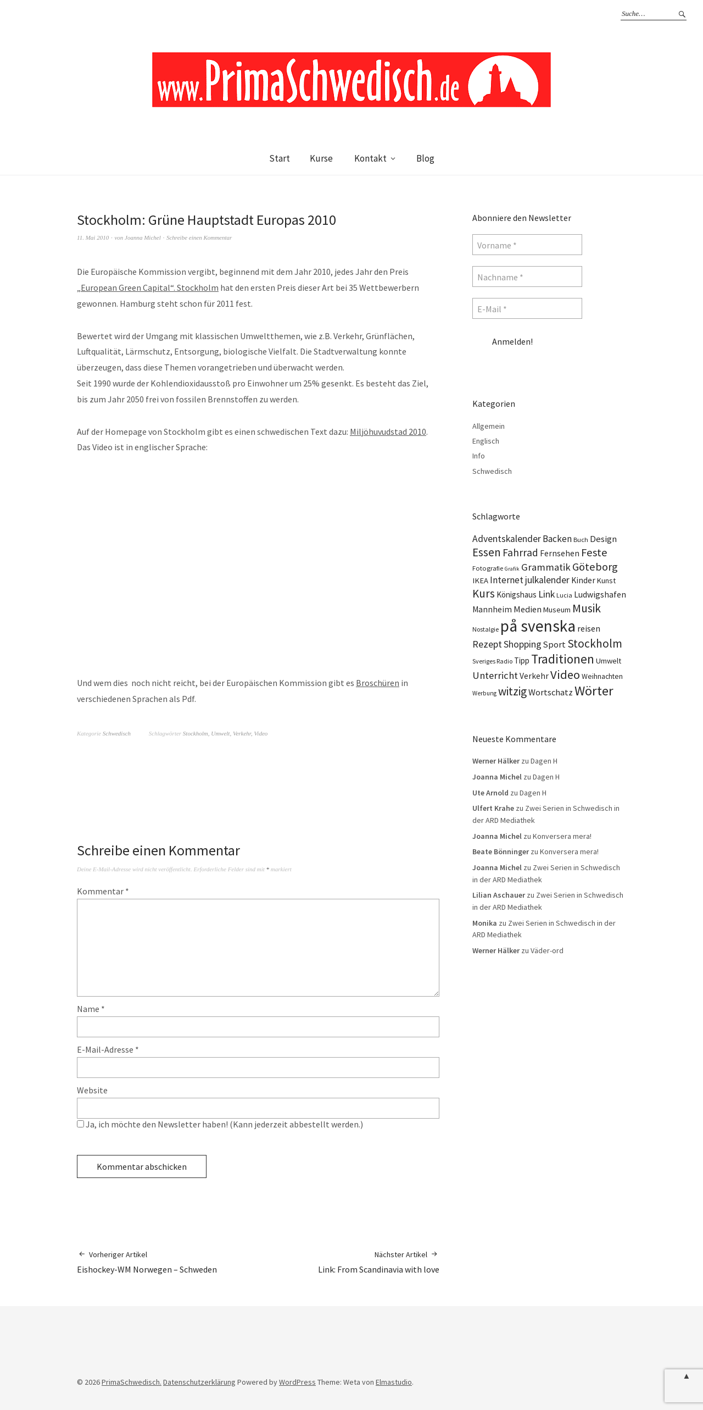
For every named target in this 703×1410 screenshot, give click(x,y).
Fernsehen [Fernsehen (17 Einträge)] (559, 553)
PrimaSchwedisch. (131, 1382)
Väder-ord (547, 950)
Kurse (321, 158)
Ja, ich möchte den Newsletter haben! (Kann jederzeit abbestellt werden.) (220, 1124)
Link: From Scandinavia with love (378, 1262)
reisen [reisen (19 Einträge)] (588, 628)
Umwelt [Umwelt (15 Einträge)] (608, 661)
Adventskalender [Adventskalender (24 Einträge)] (506, 539)
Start (279, 158)
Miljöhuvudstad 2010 (388, 431)
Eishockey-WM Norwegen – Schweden (147, 1262)
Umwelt (220, 733)
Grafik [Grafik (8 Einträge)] (512, 568)
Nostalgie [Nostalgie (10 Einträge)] (485, 629)
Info (478, 456)
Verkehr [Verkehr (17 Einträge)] (534, 676)
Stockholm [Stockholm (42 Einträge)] (594, 643)
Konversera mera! (562, 836)
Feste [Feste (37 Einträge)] (594, 552)
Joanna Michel (143, 237)
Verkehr (242, 733)
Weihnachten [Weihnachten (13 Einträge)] (602, 676)
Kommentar (103, 891)
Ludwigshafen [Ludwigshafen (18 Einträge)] (600, 594)
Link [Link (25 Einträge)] (546, 594)
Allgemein (488, 426)
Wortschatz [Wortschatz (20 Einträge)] (550, 692)
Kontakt (370, 158)
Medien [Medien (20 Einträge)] (528, 609)
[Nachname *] (527, 276)
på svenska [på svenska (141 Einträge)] (538, 626)
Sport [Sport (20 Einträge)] (554, 644)
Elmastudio (394, 1382)
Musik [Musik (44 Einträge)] (586, 608)
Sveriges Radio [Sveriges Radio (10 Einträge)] (492, 661)
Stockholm (195, 733)
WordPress (297, 1382)
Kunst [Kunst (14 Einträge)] (606, 580)
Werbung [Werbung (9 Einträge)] (484, 693)
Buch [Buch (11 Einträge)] (580, 539)
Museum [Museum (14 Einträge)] (557, 610)
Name (91, 1008)
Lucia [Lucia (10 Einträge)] (564, 595)
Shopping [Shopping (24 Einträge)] (523, 644)
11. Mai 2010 (93, 237)
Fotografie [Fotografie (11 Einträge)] (487, 568)
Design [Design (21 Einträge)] (603, 539)
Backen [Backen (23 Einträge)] (557, 539)
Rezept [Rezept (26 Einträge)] (487, 644)
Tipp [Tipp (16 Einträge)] (521, 660)
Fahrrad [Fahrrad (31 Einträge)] (520, 552)
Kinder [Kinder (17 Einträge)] (583, 580)
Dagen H (544, 761)
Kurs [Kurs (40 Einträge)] (483, 593)
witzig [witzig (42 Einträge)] (512, 691)
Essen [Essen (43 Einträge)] (486, 552)
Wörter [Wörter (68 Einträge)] (593, 690)
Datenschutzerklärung (199, 1382)
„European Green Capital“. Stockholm (148, 287)
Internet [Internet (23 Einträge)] (506, 580)
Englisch (485, 441)
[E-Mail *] (527, 308)
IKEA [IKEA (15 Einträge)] (480, 580)
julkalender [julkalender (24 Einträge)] (547, 580)
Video (260, 733)
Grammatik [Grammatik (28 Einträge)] (546, 567)
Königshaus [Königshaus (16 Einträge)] (516, 594)
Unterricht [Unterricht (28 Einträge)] (495, 675)
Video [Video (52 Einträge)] (565, 674)
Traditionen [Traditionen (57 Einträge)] (562, 659)
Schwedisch (117, 733)
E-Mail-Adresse (108, 1049)
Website (92, 1090)
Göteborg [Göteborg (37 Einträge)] (595, 567)
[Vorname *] (527, 244)
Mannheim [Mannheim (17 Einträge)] (492, 609)
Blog (425, 158)
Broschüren (377, 682)
